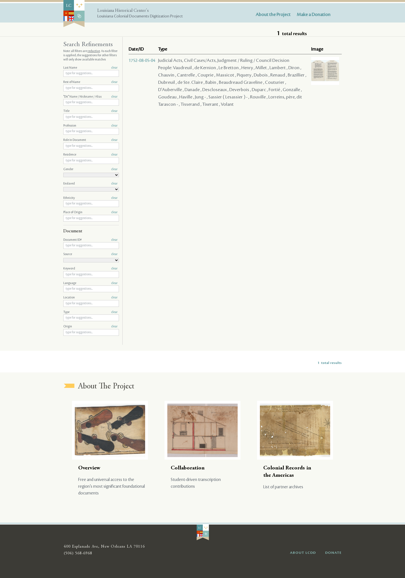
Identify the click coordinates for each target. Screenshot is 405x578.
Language (90, 283)
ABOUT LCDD (303, 553)
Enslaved (90, 184)
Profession (90, 126)
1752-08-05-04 (142, 60)
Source (90, 254)
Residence (90, 155)
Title (90, 111)
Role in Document (90, 140)
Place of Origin (90, 212)
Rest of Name (90, 82)
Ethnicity (90, 198)
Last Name (90, 68)
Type (90, 312)
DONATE (333, 553)
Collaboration (187, 468)
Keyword (90, 269)
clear (114, 67)
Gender (90, 169)
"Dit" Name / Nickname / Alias (90, 97)
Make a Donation (313, 14)
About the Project (273, 14)
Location (90, 298)
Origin (90, 327)
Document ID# (90, 240)
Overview (89, 468)
